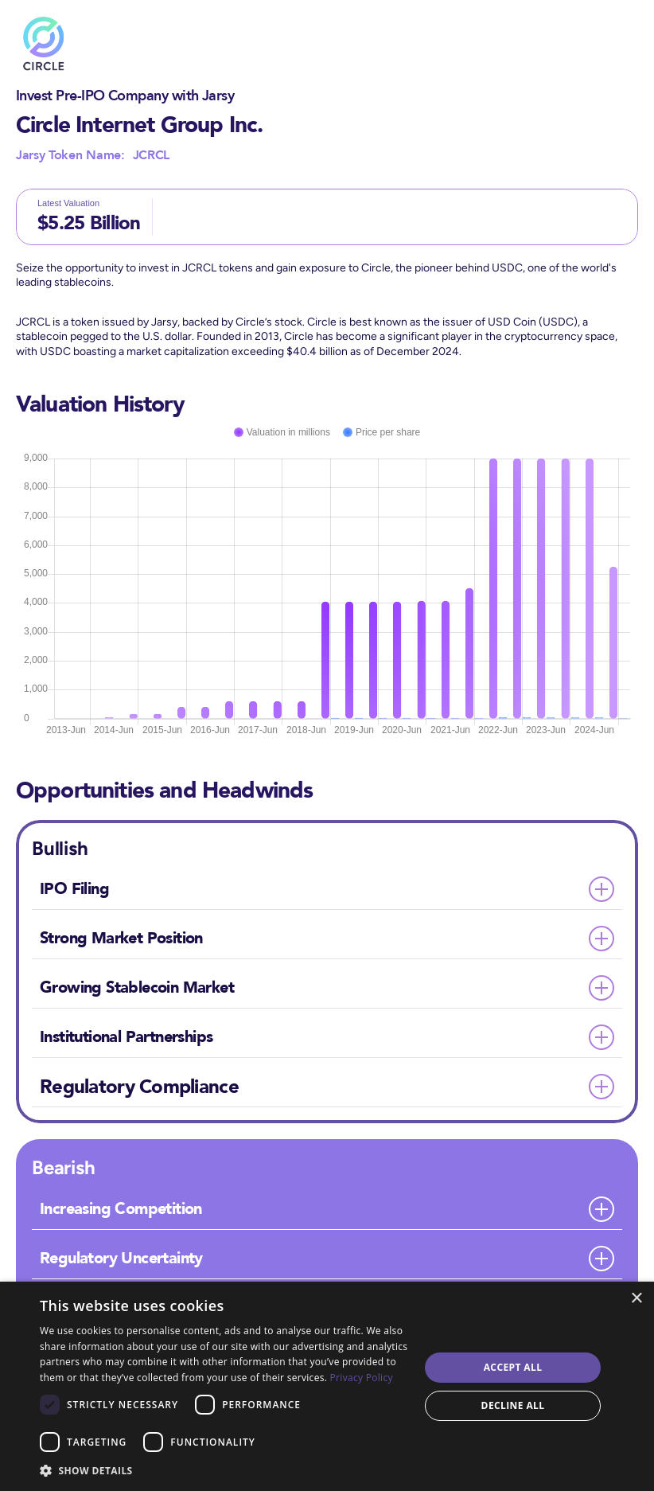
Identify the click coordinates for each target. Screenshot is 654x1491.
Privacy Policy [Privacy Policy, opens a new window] (361, 1377)
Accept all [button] (513, 1367)
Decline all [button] (513, 1405)
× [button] (636, 1299)
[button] (224, 1470)
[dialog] (327, 1386)
